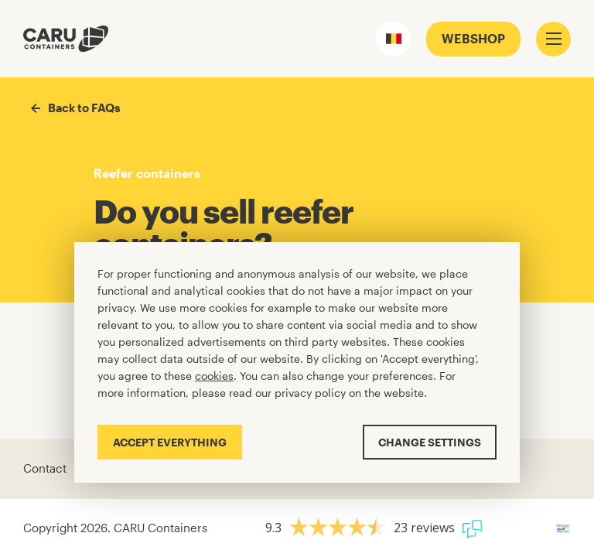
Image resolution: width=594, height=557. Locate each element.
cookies (214, 375)
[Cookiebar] (297, 362)
